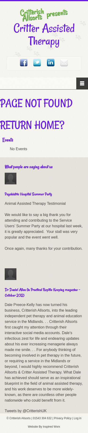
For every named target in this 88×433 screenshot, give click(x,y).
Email (64, 62)
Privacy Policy (63, 418)
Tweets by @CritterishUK (26, 411)
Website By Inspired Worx (44, 426)
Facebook (24, 62)
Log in (77, 418)
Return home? (32, 125)
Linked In (51, 62)
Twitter (37, 62)
